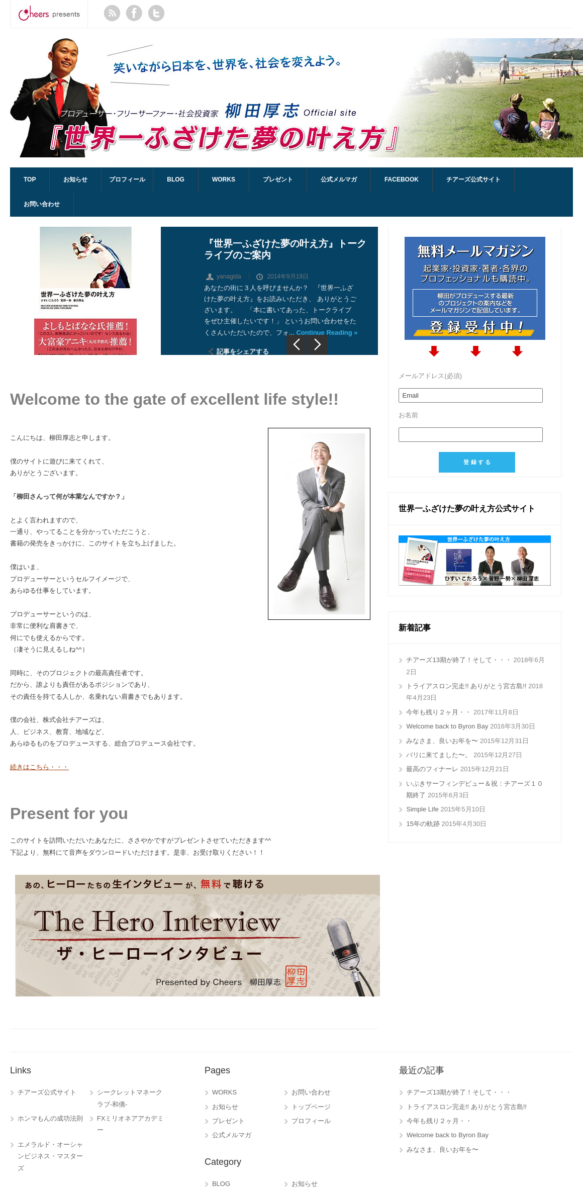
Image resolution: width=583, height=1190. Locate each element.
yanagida (229, 280)
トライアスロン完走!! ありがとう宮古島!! (466, 686)
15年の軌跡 (422, 824)
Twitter (156, 13)
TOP (30, 179)
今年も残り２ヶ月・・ (438, 712)
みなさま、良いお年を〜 (442, 741)
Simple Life (422, 809)
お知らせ (75, 179)
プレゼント (278, 179)
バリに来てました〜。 (438, 755)
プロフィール (127, 179)
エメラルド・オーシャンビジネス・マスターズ (50, 1156)
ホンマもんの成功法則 (50, 1118)
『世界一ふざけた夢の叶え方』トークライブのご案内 (285, 253)
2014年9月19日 (288, 280)
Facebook (134, 13)
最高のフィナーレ (432, 769)
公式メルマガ (339, 179)
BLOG (175, 179)
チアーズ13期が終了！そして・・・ (458, 660)
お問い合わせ (42, 204)
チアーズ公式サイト (473, 179)
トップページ (311, 1107)
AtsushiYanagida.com (296, 97)
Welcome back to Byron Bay (447, 726)
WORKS (223, 179)
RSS (112, 13)
